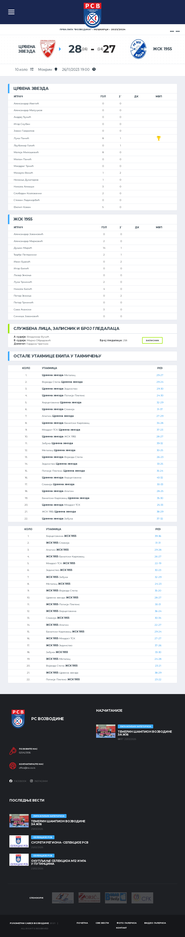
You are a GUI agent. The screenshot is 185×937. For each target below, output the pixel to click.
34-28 (160, 423)
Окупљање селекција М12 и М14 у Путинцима (58, 862)
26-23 (160, 457)
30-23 (158, 570)
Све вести (102, 923)
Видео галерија (155, 923)
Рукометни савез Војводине (29, 923)
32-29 (160, 402)
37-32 (160, 518)
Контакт (121, 927)
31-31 (158, 542)
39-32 (160, 443)
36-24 (158, 611)
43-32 (160, 477)
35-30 (160, 498)
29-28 (158, 549)
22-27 (158, 624)
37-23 (160, 429)
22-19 (158, 563)
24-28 (158, 658)
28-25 (160, 491)
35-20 (158, 590)
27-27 (158, 638)
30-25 (160, 450)
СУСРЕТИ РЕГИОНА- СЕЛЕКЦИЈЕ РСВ (59, 842)
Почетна (82, 923)
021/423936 (25, 753)
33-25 (160, 463)
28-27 (160, 436)
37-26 (158, 645)
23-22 (158, 679)
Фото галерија (127, 923)
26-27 (158, 556)
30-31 (158, 604)
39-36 (158, 536)
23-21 (158, 665)
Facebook (17, 781)
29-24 (160, 381)
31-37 (160, 409)
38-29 (160, 511)
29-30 (160, 388)
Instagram (39, 781)
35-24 (160, 470)
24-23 (158, 583)
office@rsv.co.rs (27, 768)
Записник (152, 340)
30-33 (160, 484)
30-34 (158, 617)
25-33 (160, 504)
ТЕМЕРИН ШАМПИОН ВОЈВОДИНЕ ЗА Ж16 (145, 733)
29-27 (160, 375)
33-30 (158, 652)
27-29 (160, 416)
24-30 (160, 395)
